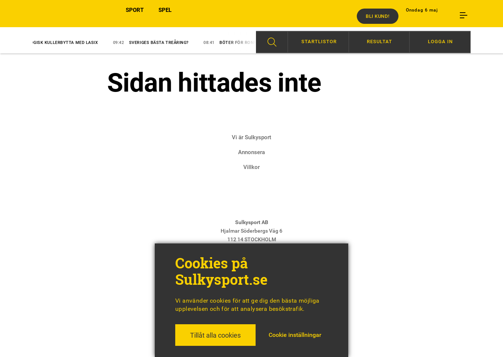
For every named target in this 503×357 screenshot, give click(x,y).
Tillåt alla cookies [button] (215, 335)
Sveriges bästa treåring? (155, 42)
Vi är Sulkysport (251, 137)
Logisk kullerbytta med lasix (59, 42)
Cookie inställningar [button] (295, 334)
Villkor (251, 167)
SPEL (165, 16)
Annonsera (251, 152)
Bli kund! (378, 16)
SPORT (135, 16)
